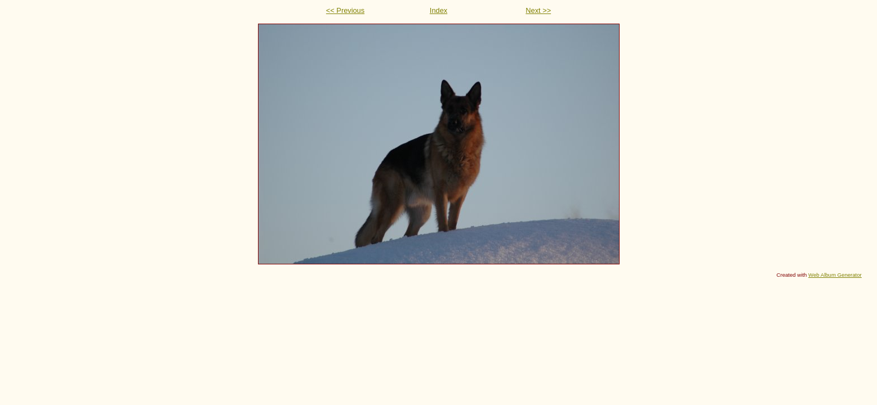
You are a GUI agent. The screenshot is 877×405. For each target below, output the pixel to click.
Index (438, 10)
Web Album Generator (835, 275)
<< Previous (345, 10)
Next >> (538, 10)
